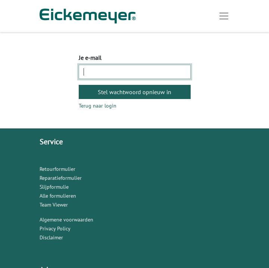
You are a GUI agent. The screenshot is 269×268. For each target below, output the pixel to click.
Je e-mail (90, 57)
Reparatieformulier (61, 178)
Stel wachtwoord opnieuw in (134, 92)
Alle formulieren (58, 195)
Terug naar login (97, 105)
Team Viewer (54, 204)
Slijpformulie (54, 187)
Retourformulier (57, 169)
